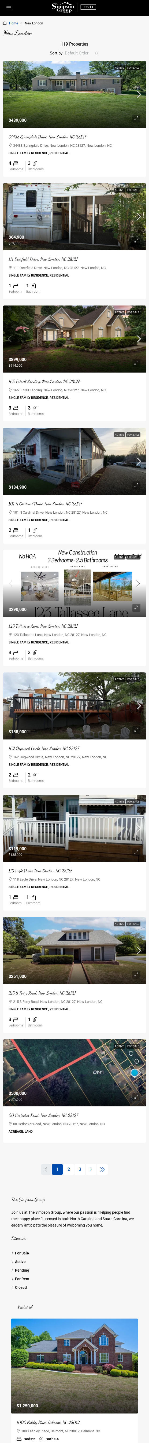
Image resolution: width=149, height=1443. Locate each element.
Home (13, 23)
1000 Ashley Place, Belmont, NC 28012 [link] (48, 1422)
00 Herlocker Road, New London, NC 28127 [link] (43, 1115)
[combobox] (81, 53)
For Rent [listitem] (20, 1279)
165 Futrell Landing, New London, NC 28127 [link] (44, 381)
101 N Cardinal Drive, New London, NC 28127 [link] (45, 503)
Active (119, 67)
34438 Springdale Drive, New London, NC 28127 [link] (47, 136)
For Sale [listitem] (20, 1253)
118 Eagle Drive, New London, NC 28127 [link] (40, 870)
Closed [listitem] (19, 1287)
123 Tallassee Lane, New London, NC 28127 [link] (43, 625)
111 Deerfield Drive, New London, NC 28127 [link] (43, 259)
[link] (74, 94)
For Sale (133, 67)
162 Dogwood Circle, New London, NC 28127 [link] (44, 748)
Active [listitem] (18, 1262)
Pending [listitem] (20, 1270)
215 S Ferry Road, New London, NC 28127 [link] (42, 992)
